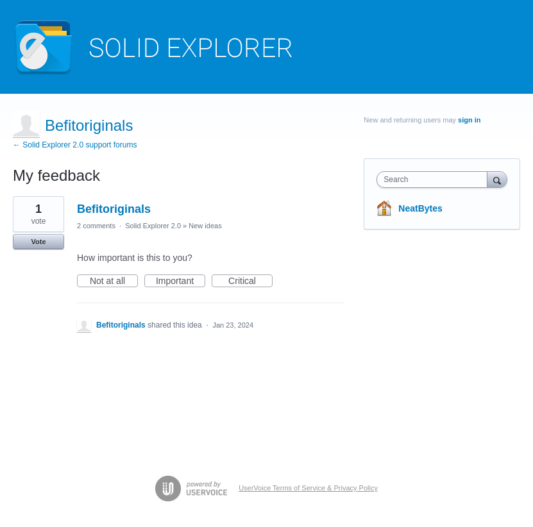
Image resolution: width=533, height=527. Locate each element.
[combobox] (434, 179)
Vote (38, 242)
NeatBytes (420, 208)
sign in (469, 120)
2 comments (96, 226)
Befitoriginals (114, 209)
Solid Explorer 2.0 (153, 226)
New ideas (205, 226)
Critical (250, 281)
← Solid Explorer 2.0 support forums (75, 144)
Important (180, 281)
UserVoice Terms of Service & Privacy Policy (308, 488)
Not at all (114, 281)
